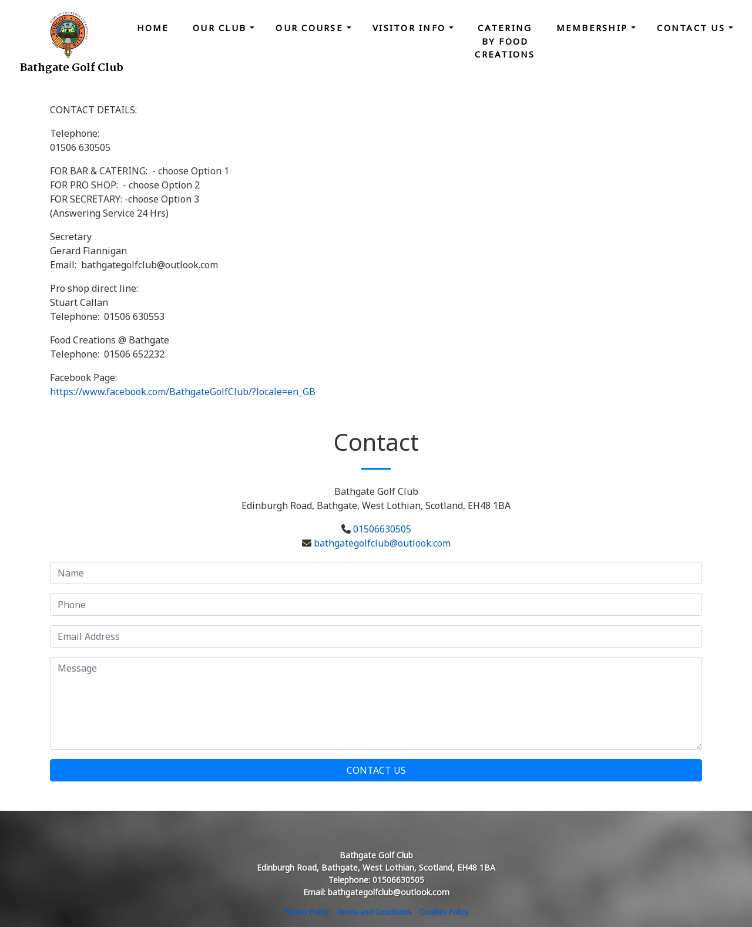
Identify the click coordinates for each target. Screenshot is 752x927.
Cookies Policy (443, 912)
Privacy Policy (306, 912)
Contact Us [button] (692, 27)
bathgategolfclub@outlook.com (382, 543)
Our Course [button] (311, 27)
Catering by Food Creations (505, 41)
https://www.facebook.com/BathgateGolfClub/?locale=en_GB (182, 391)
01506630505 (382, 529)
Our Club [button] (221, 27)
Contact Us (376, 770)
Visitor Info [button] (410, 27)
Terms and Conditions (374, 912)
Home (153, 27)
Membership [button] (594, 27)
